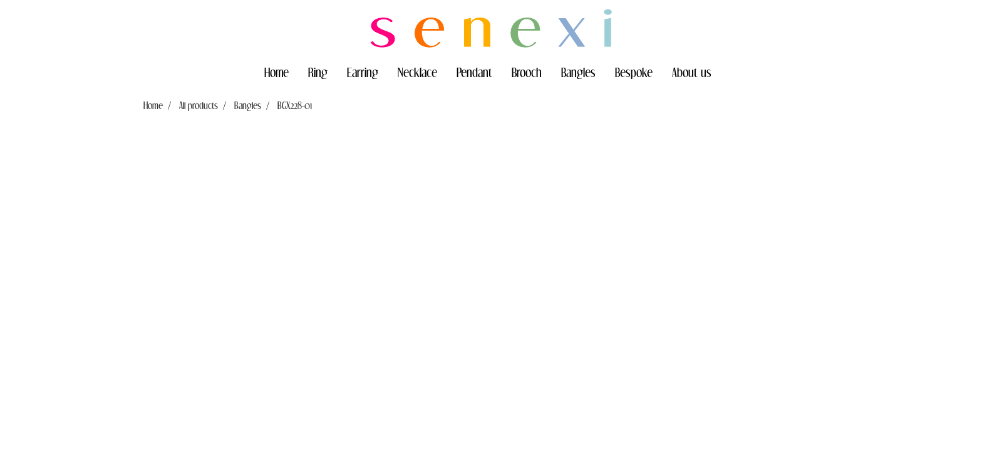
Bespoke (634, 72)
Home (276, 72)
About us (691, 72)
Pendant (474, 72)
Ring (318, 72)
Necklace (417, 72)
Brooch (527, 72)
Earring (362, 72)
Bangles (578, 72)
